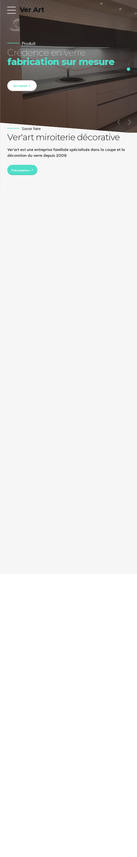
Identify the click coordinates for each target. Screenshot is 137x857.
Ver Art (32, 10)
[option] (68, 66)
